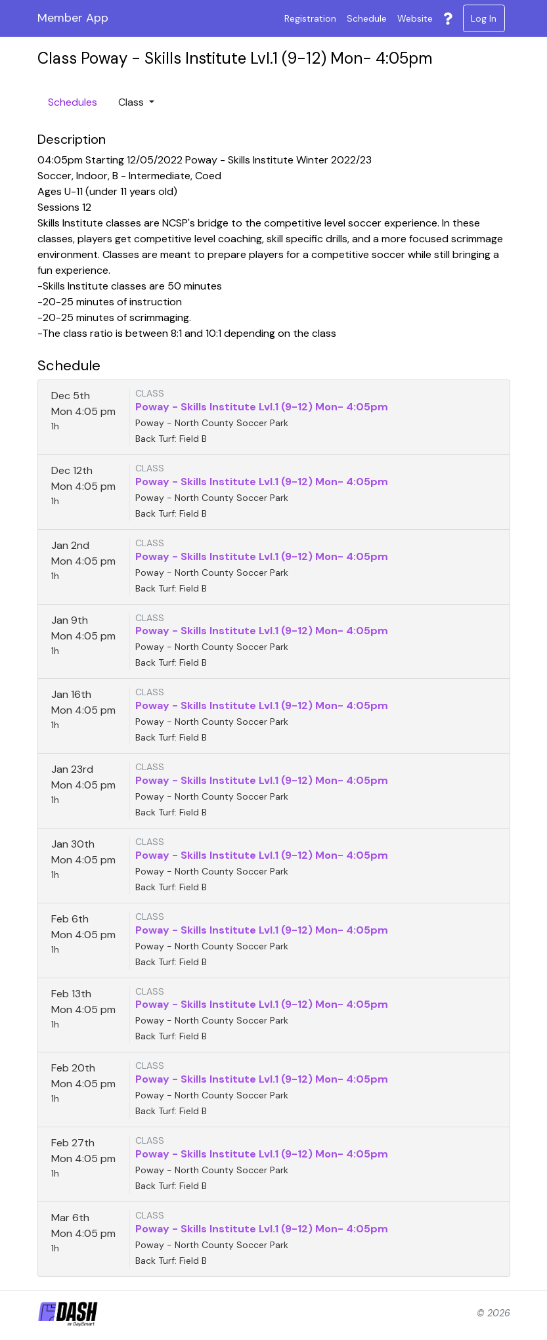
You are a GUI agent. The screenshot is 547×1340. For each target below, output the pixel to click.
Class (132, 102)
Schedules (72, 102)
